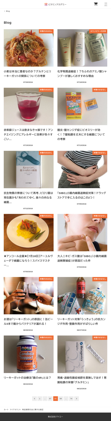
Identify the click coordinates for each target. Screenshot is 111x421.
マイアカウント (15, 410)
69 (61, 399)
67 (50, 399)
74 (71, 399)
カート (6, 410)
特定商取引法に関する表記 (32, 410)
